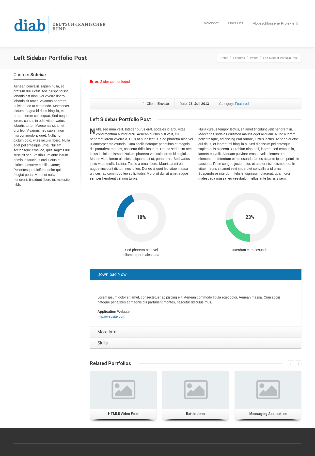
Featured (241, 104)
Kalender (211, 23)
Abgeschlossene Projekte (275, 23)
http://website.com (111, 316)
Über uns (235, 23)
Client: (156, 104)
